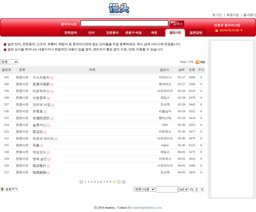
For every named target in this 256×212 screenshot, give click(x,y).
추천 (201, 70)
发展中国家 (41, 84)
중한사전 (22, 84)
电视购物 (39, 172)
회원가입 (232, 15)
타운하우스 (41, 91)
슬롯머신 (39, 125)
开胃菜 (38, 111)
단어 (91, 32)
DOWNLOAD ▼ (231, 30)
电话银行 (39, 166)
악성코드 (39, 152)
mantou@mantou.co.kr (147, 207)
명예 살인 (40, 159)
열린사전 (175, 32)
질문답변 (196, 32)
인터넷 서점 (41, 105)
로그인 (217, 15)
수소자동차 (41, 77)
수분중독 (39, 98)
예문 (154, 32)
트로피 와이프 (43, 138)
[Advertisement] (232, 119)
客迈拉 (38, 132)
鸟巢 (36, 145)
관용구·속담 (133, 32)
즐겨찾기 (249, 15)
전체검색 (70, 32)
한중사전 (22, 77)
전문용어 (112, 32)
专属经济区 (41, 118)
